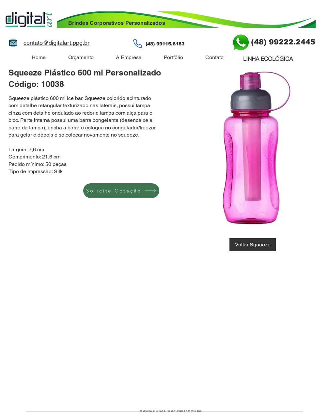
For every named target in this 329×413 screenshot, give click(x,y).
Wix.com (196, 410)
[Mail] (13, 43)
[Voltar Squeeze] (252, 244)
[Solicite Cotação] (121, 190)
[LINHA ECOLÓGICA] (268, 58)
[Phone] (137, 43)
